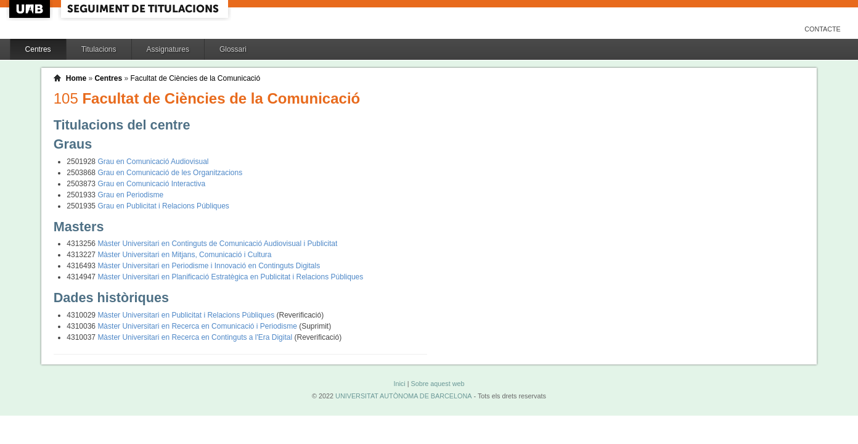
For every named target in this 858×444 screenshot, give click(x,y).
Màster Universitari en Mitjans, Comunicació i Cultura (184, 254)
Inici (399, 383)
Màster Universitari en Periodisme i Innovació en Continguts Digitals (208, 265)
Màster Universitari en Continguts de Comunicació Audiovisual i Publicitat (217, 243)
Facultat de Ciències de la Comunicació (195, 78)
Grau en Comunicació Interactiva (151, 183)
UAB (30, 9)
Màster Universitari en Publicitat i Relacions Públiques (186, 315)
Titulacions (98, 49)
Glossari (233, 49)
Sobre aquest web (437, 383)
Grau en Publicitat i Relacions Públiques (163, 206)
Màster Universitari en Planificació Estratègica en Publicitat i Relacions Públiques (230, 277)
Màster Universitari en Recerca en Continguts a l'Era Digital (195, 337)
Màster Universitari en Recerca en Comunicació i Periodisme (198, 326)
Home (76, 78)
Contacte (822, 29)
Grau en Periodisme (130, 195)
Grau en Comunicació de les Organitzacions (169, 172)
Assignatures (168, 49)
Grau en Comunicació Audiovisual (152, 161)
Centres (38, 49)
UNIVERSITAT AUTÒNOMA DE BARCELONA (403, 396)
